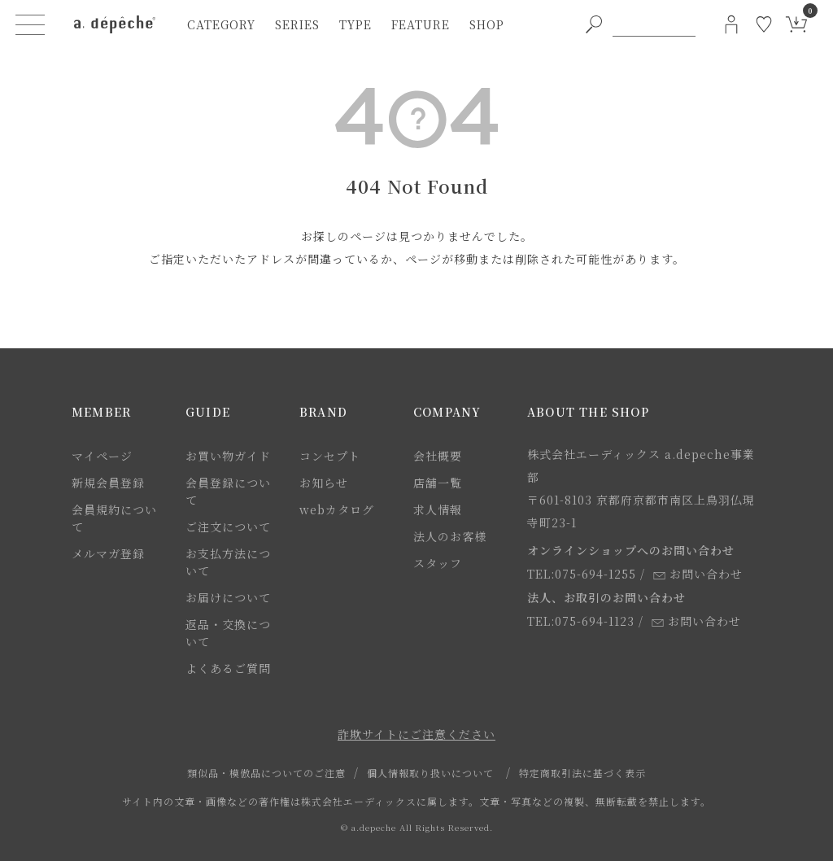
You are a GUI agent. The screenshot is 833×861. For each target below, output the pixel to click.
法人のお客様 (449, 536)
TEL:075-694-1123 (581, 621)
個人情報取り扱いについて (430, 773)
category (221, 24)
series (297, 24)
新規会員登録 (108, 482)
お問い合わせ (698, 574)
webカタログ (336, 509)
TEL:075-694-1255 (581, 574)
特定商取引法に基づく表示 (582, 773)
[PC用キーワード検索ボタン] (593, 24)
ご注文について (228, 526)
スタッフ (437, 563)
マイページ (102, 456)
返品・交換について (228, 632)
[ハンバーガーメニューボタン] (30, 24)
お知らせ (323, 482)
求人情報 (437, 509)
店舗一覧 (437, 482)
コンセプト (329, 456)
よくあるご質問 (228, 668)
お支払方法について (228, 562)
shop (486, 24)
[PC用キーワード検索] (654, 24)
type (355, 24)
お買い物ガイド (228, 456)
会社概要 (437, 456)
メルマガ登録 (108, 553)
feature (420, 24)
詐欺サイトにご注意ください (416, 734)
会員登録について (228, 491)
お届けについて (228, 597)
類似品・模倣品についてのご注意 (266, 773)
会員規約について (114, 518)
